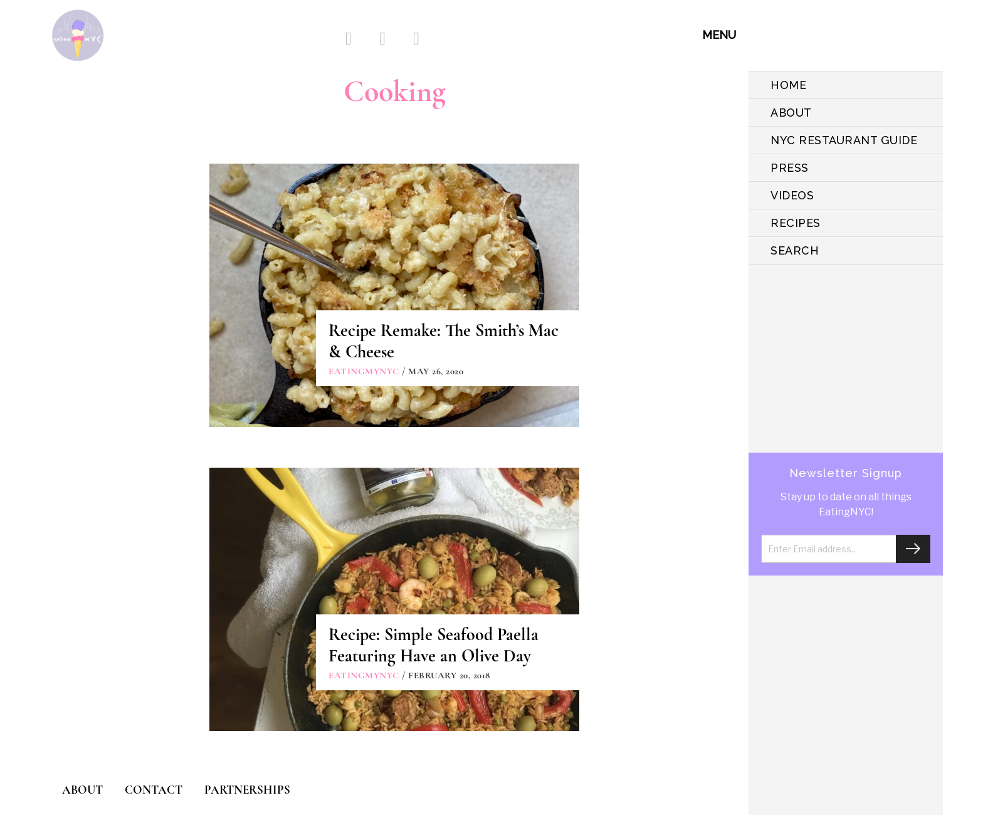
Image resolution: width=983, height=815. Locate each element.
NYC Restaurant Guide (843, 140)
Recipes (795, 222)
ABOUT (791, 112)
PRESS (789, 167)
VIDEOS (792, 195)
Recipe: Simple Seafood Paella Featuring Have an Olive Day (434, 645)
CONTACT (153, 789)
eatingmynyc (364, 371)
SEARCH (794, 250)
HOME (788, 85)
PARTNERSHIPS (247, 789)
